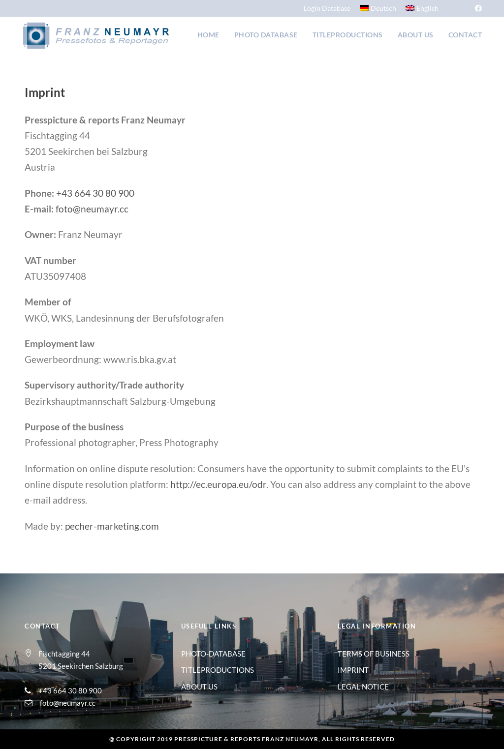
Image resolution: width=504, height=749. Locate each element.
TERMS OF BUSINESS (374, 653)
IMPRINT (353, 669)
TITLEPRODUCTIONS (217, 669)
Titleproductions (348, 34)
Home (208, 34)
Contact (465, 34)
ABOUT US (199, 686)
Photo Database (266, 34)
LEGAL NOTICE (363, 686)
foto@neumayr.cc (92, 208)
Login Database (327, 8)
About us (416, 34)
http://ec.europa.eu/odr (218, 484)
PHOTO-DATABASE (213, 653)
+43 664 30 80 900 (95, 193)
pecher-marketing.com (112, 526)
